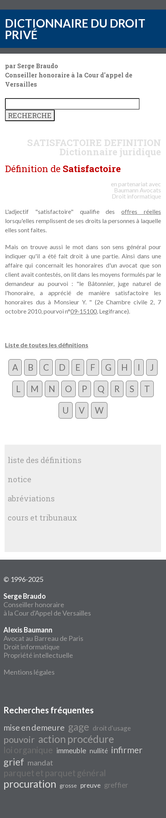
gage (78, 727)
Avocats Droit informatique (136, 193)
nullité (99, 751)
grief (13, 761)
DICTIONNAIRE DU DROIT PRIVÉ (75, 28)
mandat (40, 762)
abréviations (31, 498)
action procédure (76, 739)
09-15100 (83, 311)
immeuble (71, 750)
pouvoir (19, 739)
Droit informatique (31, 646)
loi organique (28, 750)
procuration (29, 784)
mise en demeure (34, 728)
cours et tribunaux (42, 517)
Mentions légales (29, 672)
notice (19, 479)
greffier (116, 785)
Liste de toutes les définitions (46, 344)
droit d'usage (112, 728)
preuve (90, 785)
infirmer (127, 750)
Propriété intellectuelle (38, 655)
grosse (68, 785)
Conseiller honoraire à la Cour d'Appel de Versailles (47, 604)
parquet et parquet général (54, 773)
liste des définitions (44, 460)
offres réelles (141, 211)
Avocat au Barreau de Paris (43, 638)
